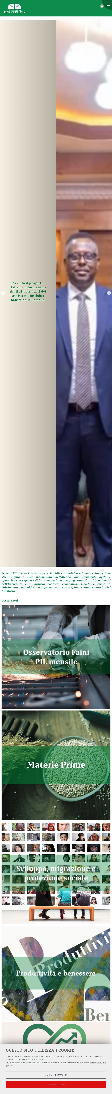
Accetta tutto (56, 1084)
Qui (7, 1062)
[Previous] (3, 293)
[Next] (109, 293)
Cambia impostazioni (56, 1075)
